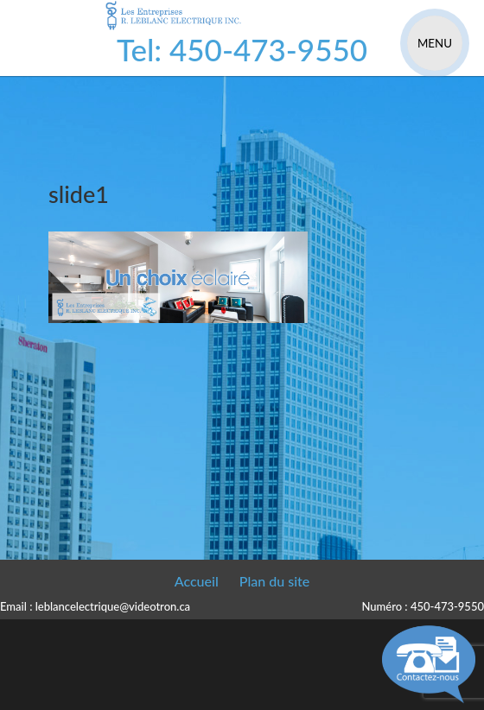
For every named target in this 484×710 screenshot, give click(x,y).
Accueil (197, 581)
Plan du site (274, 581)
